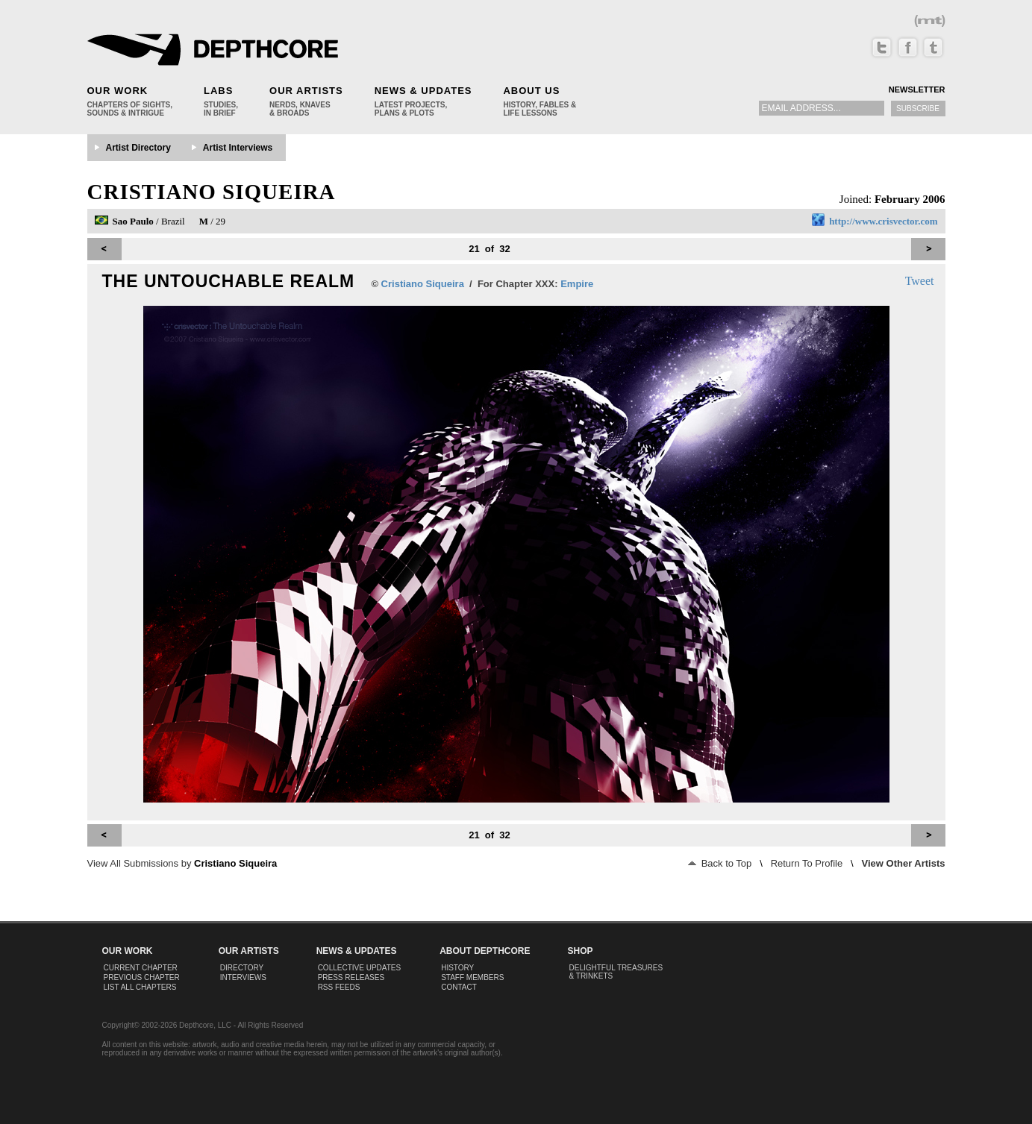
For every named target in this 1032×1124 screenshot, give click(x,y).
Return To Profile (807, 863)
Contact (459, 987)
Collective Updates (359, 968)
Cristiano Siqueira (211, 192)
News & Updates (423, 90)
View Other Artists (903, 863)
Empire (576, 283)
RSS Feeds (339, 987)
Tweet (919, 280)
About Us (531, 90)
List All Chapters (140, 987)
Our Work (117, 90)
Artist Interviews (237, 147)
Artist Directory (138, 147)
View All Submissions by (182, 863)
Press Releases (351, 977)
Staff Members (472, 977)
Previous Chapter (142, 977)
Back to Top (719, 863)
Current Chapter (141, 968)
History (457, 968)
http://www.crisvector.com (883, 221)
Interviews (243, 977)
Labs (218, 90)
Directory (242, 968)
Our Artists (306, 90)
